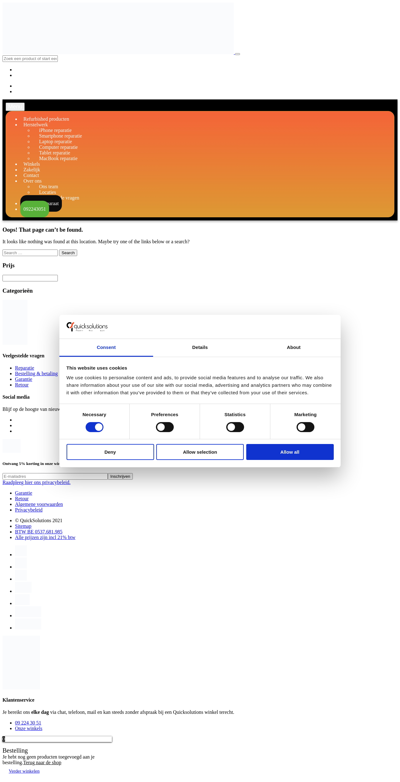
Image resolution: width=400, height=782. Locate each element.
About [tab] (294, 347)
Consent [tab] (106, 347)
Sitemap (23, 526)
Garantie (23, 379)
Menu (15, 106)
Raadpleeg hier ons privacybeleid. (36, 482)
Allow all (289, 452)
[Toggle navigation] (237, 54)
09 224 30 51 (28, 722)
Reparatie (24, 368)
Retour (22, 384)
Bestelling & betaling (36, 373)
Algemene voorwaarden (39, 504)
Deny (110, 452)
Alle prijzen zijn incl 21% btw (45, 537)
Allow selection (200, 452)
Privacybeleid (28, 509)
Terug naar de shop (42, 762)
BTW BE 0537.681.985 (38, 531)
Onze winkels (28, 728)
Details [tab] (200, 347)
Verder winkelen (24, 771)
